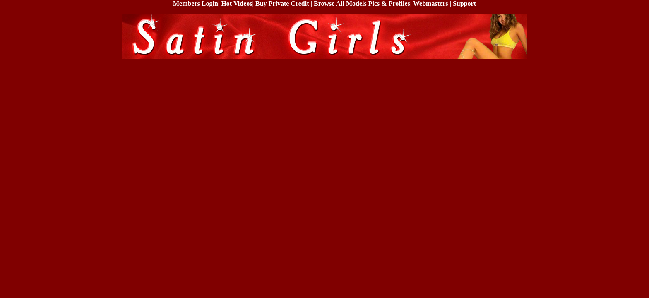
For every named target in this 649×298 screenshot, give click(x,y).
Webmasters (430, 3)
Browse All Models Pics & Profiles (362, 3)
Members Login (195, 3)
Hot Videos (236, 3)
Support (464, 3)
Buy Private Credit (282, 3)
